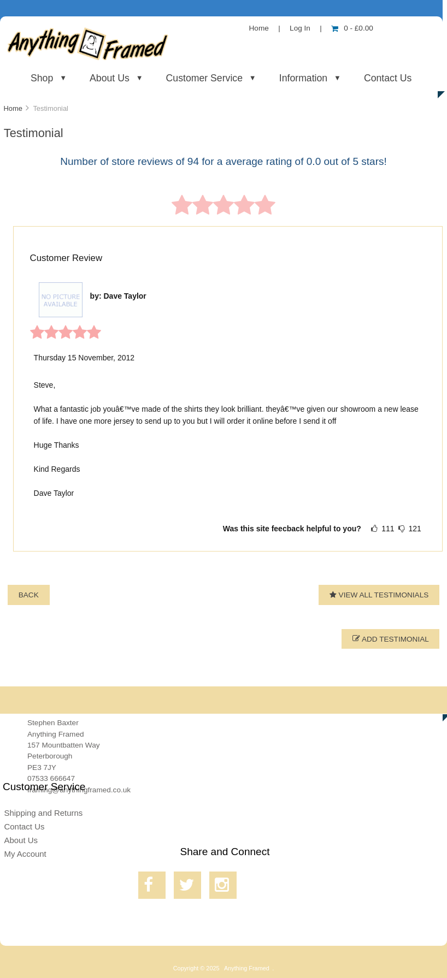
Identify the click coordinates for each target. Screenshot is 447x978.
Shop (42, 78)
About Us (110, 78)
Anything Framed (246, 968)
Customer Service (204, 78)
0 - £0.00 (352, 28)
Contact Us (387, 78)
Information (303, 78)
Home (259, 28)
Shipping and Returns (43, 812)
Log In (300, 28)
